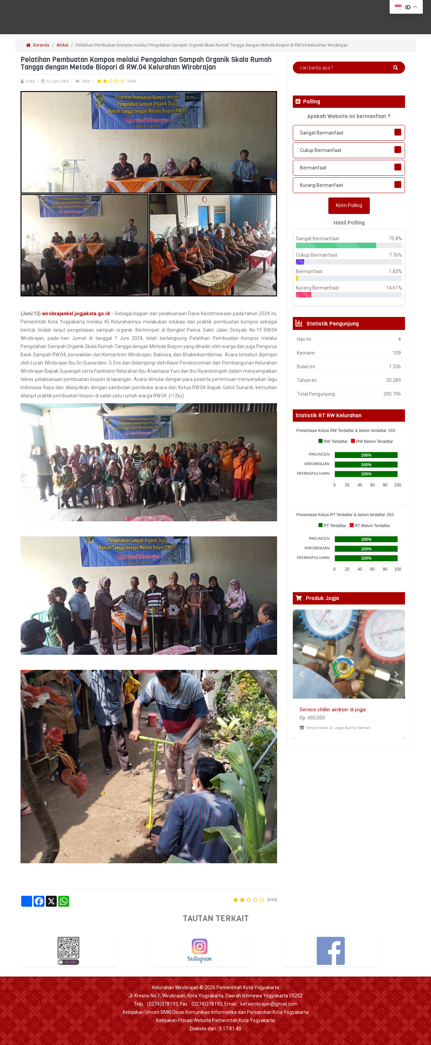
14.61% (394, 288)
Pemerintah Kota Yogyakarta (248, 987)
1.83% (395, 271)
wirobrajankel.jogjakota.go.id (76, 313)
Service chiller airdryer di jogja (333, 709)
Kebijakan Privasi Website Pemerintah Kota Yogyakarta (215, 1020)
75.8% (395, 238)
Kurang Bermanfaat (321, 185)
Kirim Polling (349, 205)
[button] (301, 674)
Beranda (37, 45)
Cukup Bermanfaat (320, 150)
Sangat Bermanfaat (321, 133)
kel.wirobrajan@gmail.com (269, 1004)
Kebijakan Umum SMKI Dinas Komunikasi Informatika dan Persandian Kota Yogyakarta (216, 1012)
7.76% (395, 255)
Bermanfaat (313, 167)
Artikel (62, 45)
